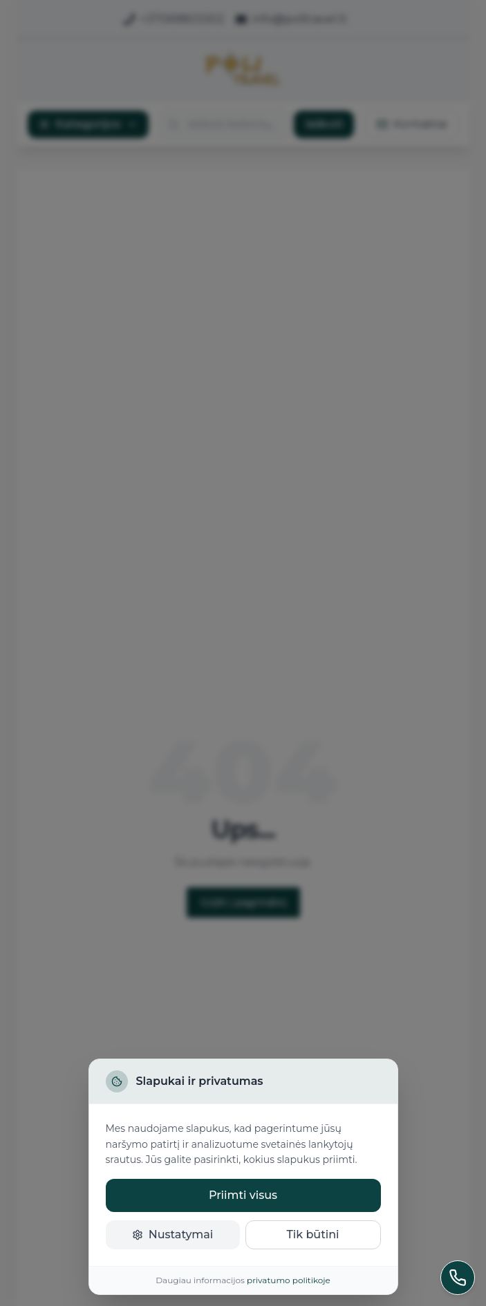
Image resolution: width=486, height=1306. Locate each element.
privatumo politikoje (288, 1280)
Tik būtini (312, 1234)
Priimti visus (243, 1195)
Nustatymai (173, 1234)
